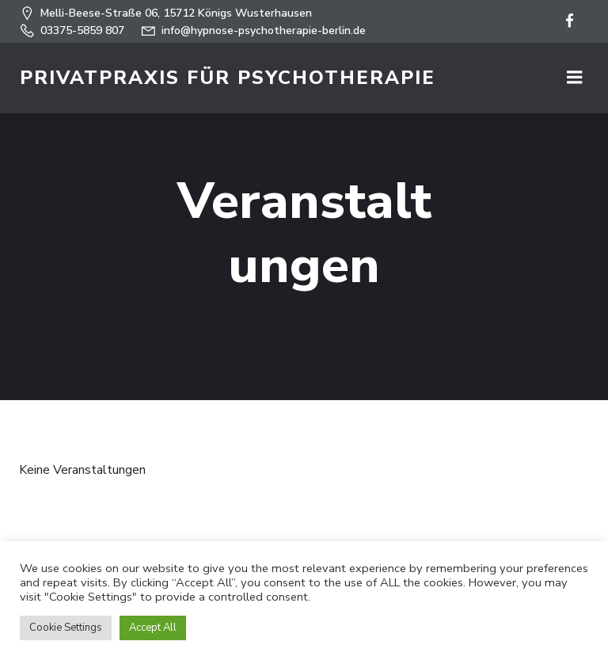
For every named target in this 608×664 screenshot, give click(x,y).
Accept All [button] (153, 627)
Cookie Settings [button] (65, 627)
